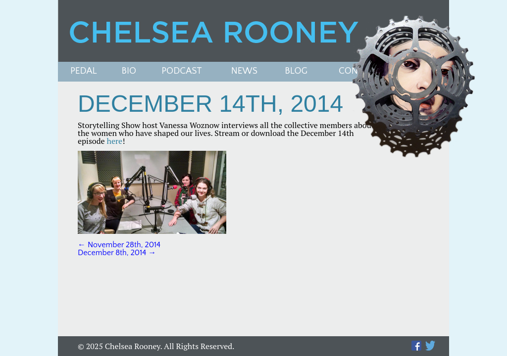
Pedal (83, 71)
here (115, 140)
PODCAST (181, 71)
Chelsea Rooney (253, 31)
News (244, 71)
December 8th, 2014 (117, 252)
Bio (129, 71)
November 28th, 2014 (119, 244)
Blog (296, 71)
